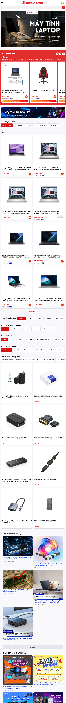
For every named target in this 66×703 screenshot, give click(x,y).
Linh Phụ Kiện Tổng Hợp (10, 357)
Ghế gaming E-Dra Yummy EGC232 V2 (43, 90)
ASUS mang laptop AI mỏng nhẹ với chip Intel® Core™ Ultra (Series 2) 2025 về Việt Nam (48, 601)
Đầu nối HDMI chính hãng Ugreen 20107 (14, 438)
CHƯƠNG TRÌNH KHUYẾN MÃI (14, 653)
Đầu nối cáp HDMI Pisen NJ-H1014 (45, 479)
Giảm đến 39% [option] (33, 59)
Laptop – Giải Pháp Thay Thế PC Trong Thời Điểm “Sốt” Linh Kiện (16, 590)
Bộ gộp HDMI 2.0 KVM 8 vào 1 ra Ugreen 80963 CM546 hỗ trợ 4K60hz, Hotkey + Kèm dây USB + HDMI (17, 481)
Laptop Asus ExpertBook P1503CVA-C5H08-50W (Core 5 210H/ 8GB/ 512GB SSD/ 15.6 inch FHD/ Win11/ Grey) (48, 300)
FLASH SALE (6, 54)
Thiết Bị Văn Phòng (8, 336)
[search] (63, 7)
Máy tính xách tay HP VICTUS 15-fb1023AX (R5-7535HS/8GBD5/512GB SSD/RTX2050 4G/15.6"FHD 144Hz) (14, 92)
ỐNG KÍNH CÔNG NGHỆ (12, 534)
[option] (33, 29)
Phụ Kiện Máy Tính (8, 318)
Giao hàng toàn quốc (20, 59)
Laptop (3, 132)
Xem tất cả (33, 311)
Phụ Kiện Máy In (21, 359)
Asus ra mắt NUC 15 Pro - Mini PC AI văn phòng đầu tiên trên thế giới (18, 638)
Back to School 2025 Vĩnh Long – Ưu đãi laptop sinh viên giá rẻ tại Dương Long (48, 683)
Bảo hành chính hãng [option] (46, 59)
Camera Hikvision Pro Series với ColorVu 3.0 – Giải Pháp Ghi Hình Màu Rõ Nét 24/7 (48, 564)
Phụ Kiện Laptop (34, 359)
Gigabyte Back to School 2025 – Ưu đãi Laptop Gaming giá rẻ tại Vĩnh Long (17, 687)
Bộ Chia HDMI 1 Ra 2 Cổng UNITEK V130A (47, 521)
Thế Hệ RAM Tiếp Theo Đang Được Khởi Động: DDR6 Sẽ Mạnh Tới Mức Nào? (17, 558)
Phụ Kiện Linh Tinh (48, 359)
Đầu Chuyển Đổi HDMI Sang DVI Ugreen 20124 (48, 438)
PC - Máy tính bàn (8, 122)
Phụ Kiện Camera (7, 359)
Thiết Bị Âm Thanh (8, 346)
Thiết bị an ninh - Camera (11, 325)
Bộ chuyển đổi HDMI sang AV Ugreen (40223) (48, 396)
